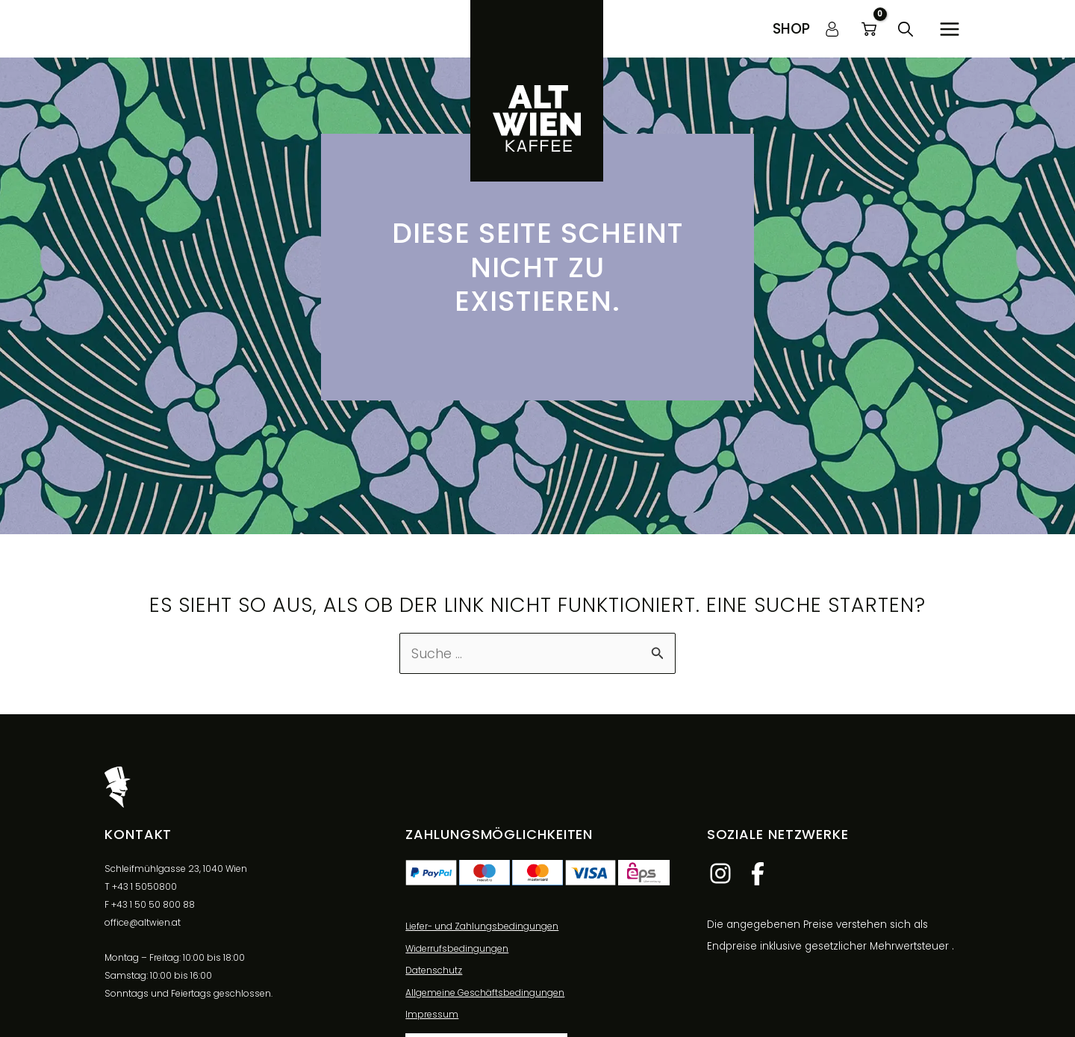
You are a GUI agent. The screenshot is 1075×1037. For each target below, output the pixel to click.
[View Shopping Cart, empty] (869, 29)
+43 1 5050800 (144, 886)
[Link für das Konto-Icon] (832, 29)
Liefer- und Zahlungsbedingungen (481, 926)
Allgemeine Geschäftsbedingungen (484, 993)
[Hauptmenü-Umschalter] (949, 28)
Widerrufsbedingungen (456, 948)
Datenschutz (433, 971)
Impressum (431, 1015)
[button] (791, 29)
